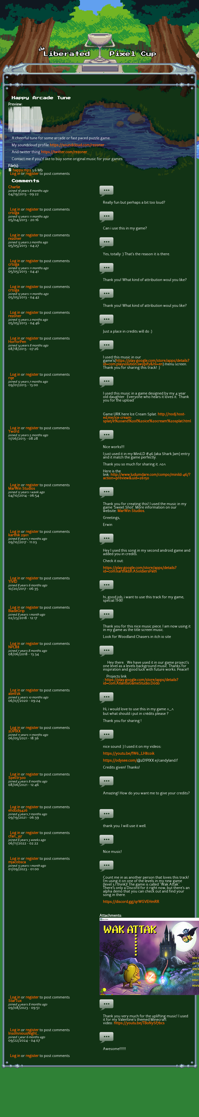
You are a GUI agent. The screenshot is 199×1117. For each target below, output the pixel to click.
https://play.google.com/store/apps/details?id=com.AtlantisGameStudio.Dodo (140, 681)
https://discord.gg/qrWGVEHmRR (131, 902)
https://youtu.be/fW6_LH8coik (128, 754)
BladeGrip (16, 611)
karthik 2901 (18, 535)
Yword (13, 432)
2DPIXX (14, 731)
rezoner (14, 239)
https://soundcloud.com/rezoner (77, 145)
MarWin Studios (21, 489)
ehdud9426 (17, 811)
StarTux (15, 1001)
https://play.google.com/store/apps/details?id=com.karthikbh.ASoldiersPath (139, 569)
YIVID (12, 582)
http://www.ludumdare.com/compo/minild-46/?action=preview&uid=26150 (146, 476)
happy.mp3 (22, 170)
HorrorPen (17, 342)
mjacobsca (17, 862)
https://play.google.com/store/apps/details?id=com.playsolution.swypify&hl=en (146, 362)
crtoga (13, 213)
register (32, 174)
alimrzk (14, 694)
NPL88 (13, 647)
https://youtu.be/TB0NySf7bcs (139, 1023)
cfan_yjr (15, 836)
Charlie (14, 187)
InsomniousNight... (23, 1034)
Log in (15, 174)
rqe (11, 378)
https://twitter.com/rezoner (64, 152)
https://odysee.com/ (120, 761)
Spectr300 (17, 778)
